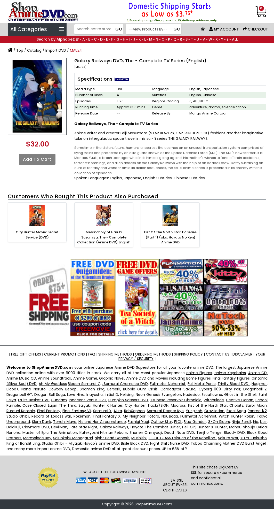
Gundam (59, 400)
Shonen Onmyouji (146, 432)
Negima (259, 383)
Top (19, 50)
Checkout (255, 29)
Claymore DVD (35, 427)
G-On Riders (219, 421)
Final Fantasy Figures (231, 378)
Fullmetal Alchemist (168, 383)
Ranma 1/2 (257, 410)
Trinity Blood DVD (233, 383)
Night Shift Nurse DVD (169, 443)
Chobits (236, 405)
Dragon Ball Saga (49, 394)
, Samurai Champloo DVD (125, 383)
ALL (235, 39)
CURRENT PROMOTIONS (64, 354)
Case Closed (34, 405)
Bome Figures (198, 378)
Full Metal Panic (201, 383)
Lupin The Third (62, 405)
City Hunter (135, 405)
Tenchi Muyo (65, 421)
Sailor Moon (256, 405)
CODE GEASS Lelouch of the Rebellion (182, 438)
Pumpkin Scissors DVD (128, 400)
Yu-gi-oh (194, 410)
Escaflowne (212, 394)
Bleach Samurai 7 (84, 383)
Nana (26, 389)
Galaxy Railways (114, 427)
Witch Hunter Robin (236, 416)
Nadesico (191, 394)
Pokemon (82, 416)
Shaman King (92, 389)
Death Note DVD (179, 432)
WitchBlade (214, 400)
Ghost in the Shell (240, 394)
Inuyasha (94, 394)
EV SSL (177, 480)
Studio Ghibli (17, 416)
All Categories (37, 29)
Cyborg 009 (210, 389)
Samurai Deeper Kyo (165, 410)
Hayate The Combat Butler (155, 427)
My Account (224, 29)
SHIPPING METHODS (115, 354)
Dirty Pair (232, 389)
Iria (255, 421)
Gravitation (214, 410)
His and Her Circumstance (102, 421)
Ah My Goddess (53, 383)
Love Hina (75, 394)
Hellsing (127, 394)
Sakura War (228, 438)
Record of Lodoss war (51, 416)
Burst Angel (256, 443)
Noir (263, 421)
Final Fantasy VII (76, 410)
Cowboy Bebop (63, 389)
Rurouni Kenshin (20, 410)
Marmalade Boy (37, 438)
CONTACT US (217, 354)
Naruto (40, 389)
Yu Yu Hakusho (253, 438)
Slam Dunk (41, 421)
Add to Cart (37, 159)
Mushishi (139, 438)
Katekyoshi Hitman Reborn (103, 432)
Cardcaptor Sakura (178, 389)
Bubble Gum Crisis (140, 389)
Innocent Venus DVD (87, 400)
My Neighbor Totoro (141, 416)
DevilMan (59, 427)
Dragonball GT (19, 394)
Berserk (113, 389)
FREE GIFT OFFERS (26, 354)
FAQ (91, 354)
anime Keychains (230, 372)
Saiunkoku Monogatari (73, 438)
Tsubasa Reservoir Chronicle (176, 400)
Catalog (34, 50)
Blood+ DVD (234, 432)
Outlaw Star (161, 421)
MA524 (76, 50)
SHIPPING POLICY (188, 354)
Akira (118, 410)
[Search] (98, 29)
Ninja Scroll (241, 421)
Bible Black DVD (134, 443)
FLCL (178, 421)
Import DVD (55, 50)
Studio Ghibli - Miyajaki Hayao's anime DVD (80, 443)
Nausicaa (170, 416)
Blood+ (12, 389)
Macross (178, 405)
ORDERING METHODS (153, 354)
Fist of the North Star (207, 405)
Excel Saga (236, 410)
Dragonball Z (255, 389)
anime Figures (199, 372)
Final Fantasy (49, 410)
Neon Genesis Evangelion (158, 394)
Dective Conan (239, 400)
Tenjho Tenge (209, 432)
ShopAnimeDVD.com (153, 504)
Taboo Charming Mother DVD (217, 443)
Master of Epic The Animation (49, 432)
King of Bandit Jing (23, 443)
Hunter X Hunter (108, 405)
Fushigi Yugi (138, 421)
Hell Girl (188, 427)
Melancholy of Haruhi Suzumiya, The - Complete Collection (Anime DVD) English (103, 237)
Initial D (111, 394)
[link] (177, 468)
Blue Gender (195, 421)
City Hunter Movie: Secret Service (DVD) (37, 235)
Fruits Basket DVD (34, 400)
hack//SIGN (158, 405)
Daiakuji (13, 427)
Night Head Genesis (112, 438)
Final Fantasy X (106, 416)
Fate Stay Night (84, 427)
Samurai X (102, 410)
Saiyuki (84, 405)
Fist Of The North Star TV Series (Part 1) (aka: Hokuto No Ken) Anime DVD (170, 237)
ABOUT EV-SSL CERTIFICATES (175, 487)
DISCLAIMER (241, 354)
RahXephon (134, 410)
